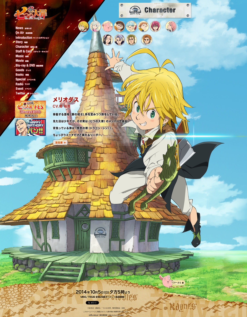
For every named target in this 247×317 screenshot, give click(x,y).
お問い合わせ (93, 315)
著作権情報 (103, 315)
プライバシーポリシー (116, 315)
